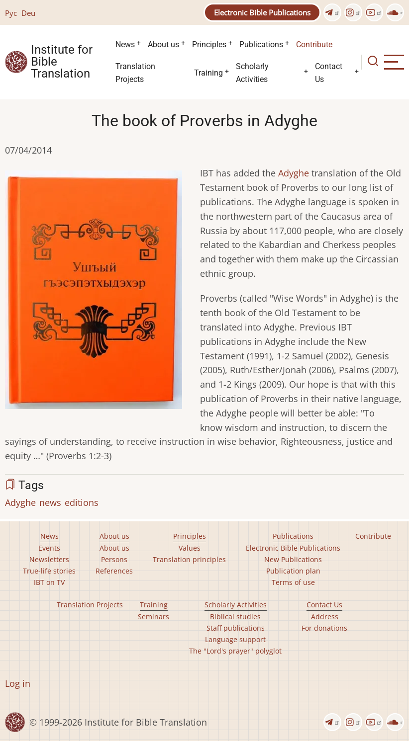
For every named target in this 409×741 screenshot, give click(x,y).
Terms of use (293, 582)
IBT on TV (49, 582)
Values (190, 548)
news (50, 502)
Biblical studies (235, 616)
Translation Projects (135, 73)
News (125, 44)
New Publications (293, 559)
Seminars (153, 616)
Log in (17, 683)
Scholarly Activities (252, 73)
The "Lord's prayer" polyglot (235, 651)
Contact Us (328, 73)
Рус (11, 13)
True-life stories (49, 571)
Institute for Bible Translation (62, 62)
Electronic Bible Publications (262, 12)
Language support (235, 639)
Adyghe (293, 173)
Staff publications (235, 628)
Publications (261, 44)
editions (82, 502)
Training (208, 73)
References (114, 571)
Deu (28, 13)
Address (324, 616)
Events (49, 548)
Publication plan (293, 571)
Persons (114, 559)
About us (163, 44)
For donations (324, 628)
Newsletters (49, 559)
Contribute (314, 44)
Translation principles (189, 559)
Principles (209, 44)
